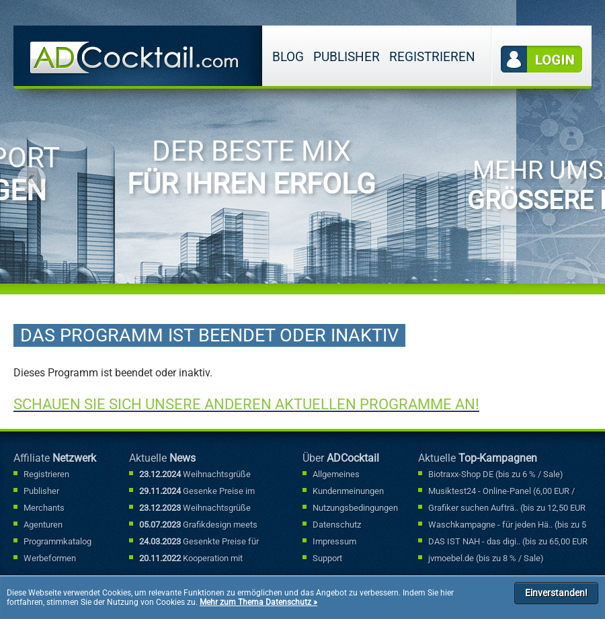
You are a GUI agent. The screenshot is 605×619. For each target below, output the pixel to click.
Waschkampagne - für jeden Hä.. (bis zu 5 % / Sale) (507, 526)
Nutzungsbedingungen (355, 508)
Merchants (44, 508)
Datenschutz (337, 525)
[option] (258, 147)
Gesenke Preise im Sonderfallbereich (197, 492)
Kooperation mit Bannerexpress (191, 559)
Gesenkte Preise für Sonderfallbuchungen (199, 542)
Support (327, 558)
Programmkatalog (57, 541)
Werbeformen (50, 558)
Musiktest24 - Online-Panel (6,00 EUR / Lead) (501, 492)
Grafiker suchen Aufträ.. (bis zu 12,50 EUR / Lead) (507, 509)
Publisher (346, 57)
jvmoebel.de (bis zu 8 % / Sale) (486, 558)
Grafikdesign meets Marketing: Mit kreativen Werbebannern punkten (198, 526)
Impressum (334, 541)
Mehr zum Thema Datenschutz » (258, 602)
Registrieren (432, 57)
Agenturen (43, 525)
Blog (288, 57)
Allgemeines (336, 474)
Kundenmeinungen (348, 491)
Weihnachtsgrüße (195, 474)
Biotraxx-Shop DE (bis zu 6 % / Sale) (495, 474)
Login (542, 59)
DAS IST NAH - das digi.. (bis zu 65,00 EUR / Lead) (508, 542)
